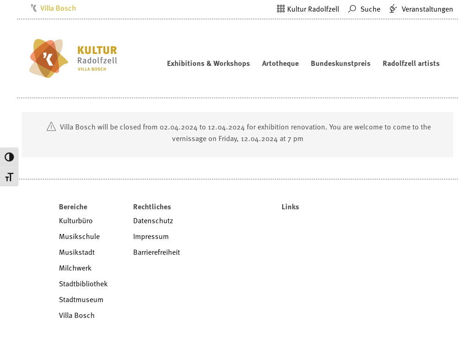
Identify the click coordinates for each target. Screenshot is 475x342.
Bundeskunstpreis (341, 63)
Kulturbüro (76, 220)
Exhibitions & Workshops (208, 63)
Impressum (151, 236)
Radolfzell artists (411, 63)
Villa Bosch (58, 7)
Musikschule (79, 236)
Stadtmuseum (81, 299)
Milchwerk (75, 267)
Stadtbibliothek (83, 283)
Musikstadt (77, 252)
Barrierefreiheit (156, 252)
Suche (363, 8)
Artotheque (280, 63)
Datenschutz (153, 220)
